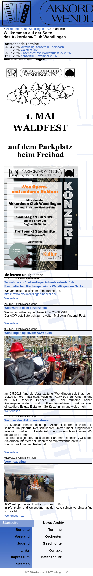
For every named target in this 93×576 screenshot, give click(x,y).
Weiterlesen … (14, 298)
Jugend (23, 543)
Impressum (20, 557)
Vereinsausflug (15, 461)
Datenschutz (51, 557)
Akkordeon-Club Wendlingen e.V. (28, 29)
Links (25, 550)
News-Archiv (53, 523)
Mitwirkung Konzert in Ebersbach (42, 47)
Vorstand (22, 536)
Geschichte (52, 543)
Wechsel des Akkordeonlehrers (26, 420)
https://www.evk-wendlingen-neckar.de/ (30, 294)
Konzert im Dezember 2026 (38, 56)
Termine (55, 530)
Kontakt (55, 550)
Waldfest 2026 (29, 50)
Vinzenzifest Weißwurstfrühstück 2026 (45, 53)
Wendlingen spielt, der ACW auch (28, 333)
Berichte (23, 530)
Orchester (53, 536)
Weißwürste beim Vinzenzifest (25, 308)
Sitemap (23, 564)
